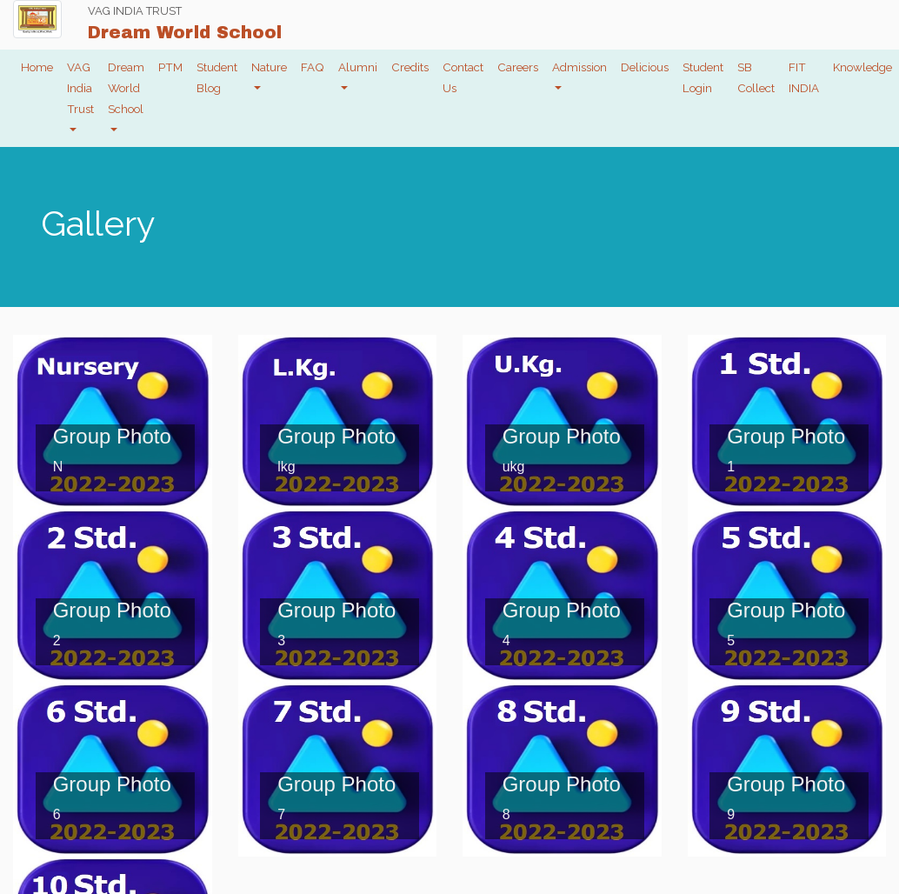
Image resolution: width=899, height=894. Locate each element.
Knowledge (862, 67)
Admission (579, 67)
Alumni (357, 67)
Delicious (645, 67)
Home (37, 67)
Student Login (703, 77)
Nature (269, 67)
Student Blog (216, 77)
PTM (170, 67)
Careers (517, 67)
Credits (410, 67)
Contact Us (463, 77)
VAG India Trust (80, 88)
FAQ (312, 67)
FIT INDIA (804, 77)
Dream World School (126, 88)
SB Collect (756, 77)
